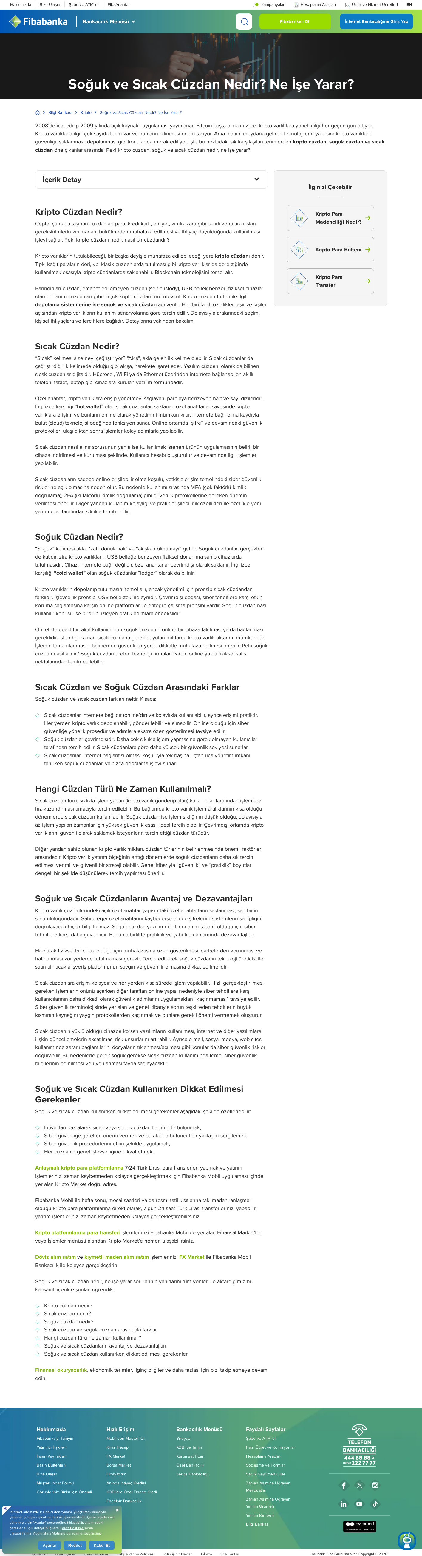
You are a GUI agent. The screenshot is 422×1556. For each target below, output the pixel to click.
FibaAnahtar (119, 4)
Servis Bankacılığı (192, 1474)
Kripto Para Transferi (316, 281)
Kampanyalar (268, 4)
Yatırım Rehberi (260, 1515)
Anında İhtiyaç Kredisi (126, 1483)
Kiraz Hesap (117, 1447)
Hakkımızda (20, 4)
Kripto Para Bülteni (325, 250)
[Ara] (244, 21)
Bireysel (183, 1438)
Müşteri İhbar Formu (55, 1483)
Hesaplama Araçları (314, 4)
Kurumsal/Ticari (190, 1456)
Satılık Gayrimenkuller (265, 1474)
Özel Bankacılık (190, 1465)
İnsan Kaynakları (51, 1456)
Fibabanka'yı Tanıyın (55, 1438)
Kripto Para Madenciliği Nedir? (325, 218)
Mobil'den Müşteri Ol (125, 1438)
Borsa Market (118, 1465)
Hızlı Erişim (120, 1429)
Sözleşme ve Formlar (265, 1465)
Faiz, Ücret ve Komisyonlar (270, 1447)
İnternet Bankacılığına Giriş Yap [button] (376, 23)
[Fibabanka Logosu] (38, 21)
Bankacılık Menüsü (199, 1429)
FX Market (115, 1456)
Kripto (86, 112)
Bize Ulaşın (50, 4)
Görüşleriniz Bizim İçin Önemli (64, 1492)
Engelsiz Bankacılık (123, 1501)
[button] (268, 4)
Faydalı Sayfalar (265, 1429)
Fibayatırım (116, 1474)
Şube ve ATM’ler (261, 1438)
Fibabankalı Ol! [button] (295, 23)
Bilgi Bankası (60, 112)
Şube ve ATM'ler (84, 4)
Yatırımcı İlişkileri (51, 1447)
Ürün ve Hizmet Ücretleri (371, 4)
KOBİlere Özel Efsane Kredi (131, 1492)
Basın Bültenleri (51, 1465)
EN (409, 4)
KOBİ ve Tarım (189, 1447)
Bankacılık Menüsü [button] (106, 21)
